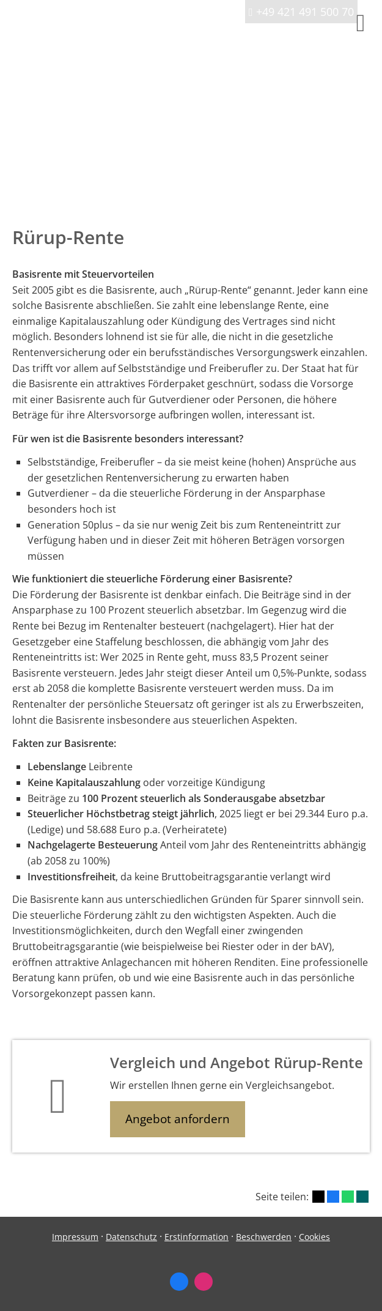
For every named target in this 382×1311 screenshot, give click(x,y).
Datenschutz (131, 1236)
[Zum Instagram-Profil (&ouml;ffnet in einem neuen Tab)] (203, 1281)
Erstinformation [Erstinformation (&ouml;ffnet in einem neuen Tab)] (196, 1236)
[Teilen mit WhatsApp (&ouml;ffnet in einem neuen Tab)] (348, 1196)
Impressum (75, 1236)
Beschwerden (264, 1236)
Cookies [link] (314, 1236)
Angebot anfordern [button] (177, 1119)
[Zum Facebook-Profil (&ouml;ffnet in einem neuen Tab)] (179, 1281)
